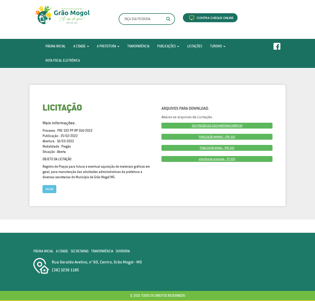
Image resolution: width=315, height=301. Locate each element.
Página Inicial (55, 46)
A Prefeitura (108, 46)
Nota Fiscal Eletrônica (62, 60)
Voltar (49, 189)
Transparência (138, 46)
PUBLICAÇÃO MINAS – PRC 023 (217, 148)
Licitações (194, 46)
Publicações (168, 46)
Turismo (217, 46)
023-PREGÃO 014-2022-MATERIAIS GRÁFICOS (217, 125)
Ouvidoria (123, 251)
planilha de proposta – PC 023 (217, 159)
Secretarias (80, 251)
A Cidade (81, 46)
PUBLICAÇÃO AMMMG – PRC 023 (217, 137)
